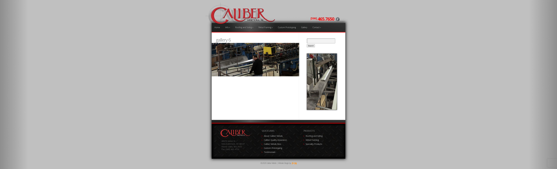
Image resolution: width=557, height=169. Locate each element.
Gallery (304, 27)
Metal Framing (266, 27)
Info (227, 27)
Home (217, 27)
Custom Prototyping (287, 27)
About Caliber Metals (273, 136)
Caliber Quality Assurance (275, 140)
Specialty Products (314, 144)
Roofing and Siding (244, 27)
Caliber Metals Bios (272, 144)
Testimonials (269, 152)
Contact (316, 27)
